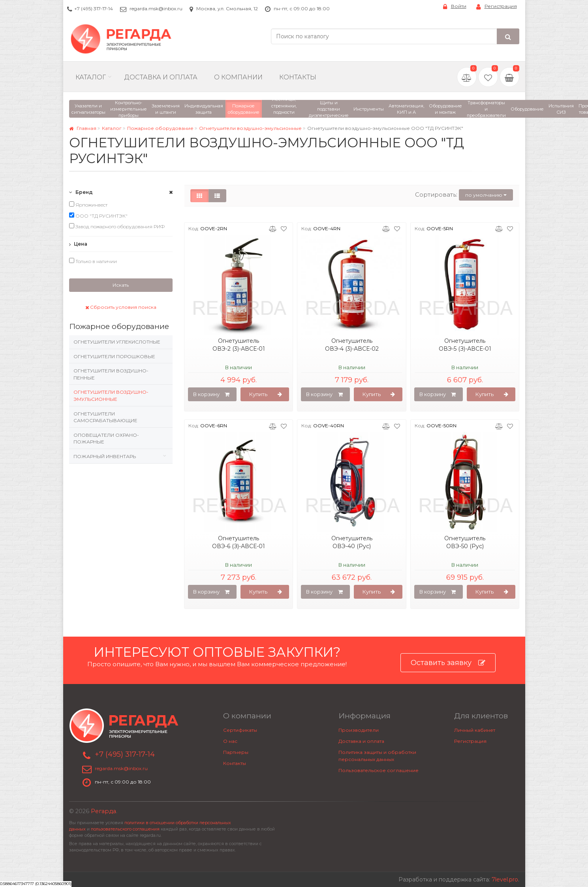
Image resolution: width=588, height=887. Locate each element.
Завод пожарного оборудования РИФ (117, 226)
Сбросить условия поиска (120, 307)
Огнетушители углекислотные (116, 342)
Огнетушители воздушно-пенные (110, 374)
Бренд (81, 192)
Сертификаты (240, 730)
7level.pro (505, 879)
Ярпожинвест (88, 204)
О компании (238, 77)
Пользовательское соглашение (378, 770)
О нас (230, 741)
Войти (454, 6)
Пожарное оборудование (160, 128)
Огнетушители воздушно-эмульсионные (250, 128)
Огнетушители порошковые (114, 356)
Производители (358, 730)
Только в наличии (93, 261)
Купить (265, 394)
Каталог (90, 77)
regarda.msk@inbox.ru (156, 8)
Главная (82, 128)
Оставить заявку (448, 663)
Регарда (103, 811)
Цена (78, 244)
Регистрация (496, 6)
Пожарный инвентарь (104, 456)
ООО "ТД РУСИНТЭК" (98, 215)
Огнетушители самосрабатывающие (105, 417)
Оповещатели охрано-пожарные (106, 438)
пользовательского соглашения (125, 829)
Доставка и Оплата (160, 77)
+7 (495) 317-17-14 (93, 8)
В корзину (211, 394)
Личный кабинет (474, 730)
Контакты (297, 77)
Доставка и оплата (361, 741)
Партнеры (235, 752)
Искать (121, 285)
